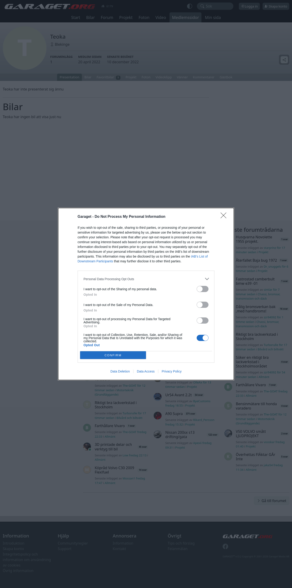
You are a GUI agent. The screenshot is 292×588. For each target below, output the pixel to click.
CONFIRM (113, 355)
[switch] (203, 289)
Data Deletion (120, 371)
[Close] (225, 217)
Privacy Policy (172, 371)
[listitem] (146, 279)
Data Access (146, 371)
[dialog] (146, 294)
